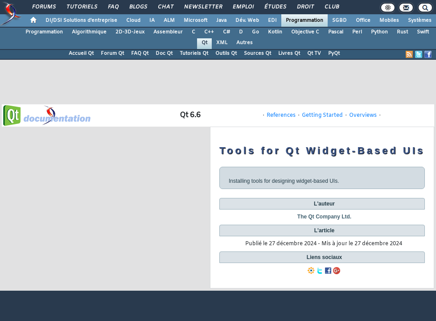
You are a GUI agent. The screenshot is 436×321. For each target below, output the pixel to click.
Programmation (304, 20)
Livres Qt (289, 53)
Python (379, 32)
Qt (204, 43)
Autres (244, 43)
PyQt (334, 53)
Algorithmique (89, 32)
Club (331, 7)
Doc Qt (164, 53)
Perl (357, 32)
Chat (165, 7)
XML (221, 43)
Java (221, 20)
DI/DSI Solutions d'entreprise (81, 20)
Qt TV (314, 53)
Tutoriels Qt (194, 53)
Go (255, 32)
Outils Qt (226, 53)
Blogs (138, 7)
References (281, 115)
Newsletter (202, 7)
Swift (423, 32)
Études (275, 7)
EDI (272, 20)
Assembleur (168, 32)
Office (363, 20)
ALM (169, 20)
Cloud (133, 20)
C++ (209, 32)
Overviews (363, 115)
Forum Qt (112, 53)
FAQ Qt (139, 53)
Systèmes (420, 20)
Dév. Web (247, 20)
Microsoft (195, 20)
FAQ (113, 7)
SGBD (339, 20)
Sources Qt (257, 53)
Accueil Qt (81, 53)
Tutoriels (81, 7)
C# (226, 32)
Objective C (305, 32)
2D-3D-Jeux (129, 32)
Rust (402, 32)
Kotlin (275, 32)
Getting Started (322, 115)
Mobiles (389, 20)
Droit (305, 7)
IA (152, 20)
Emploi (242, 7)
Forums (43, 7)
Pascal (335, 32)
